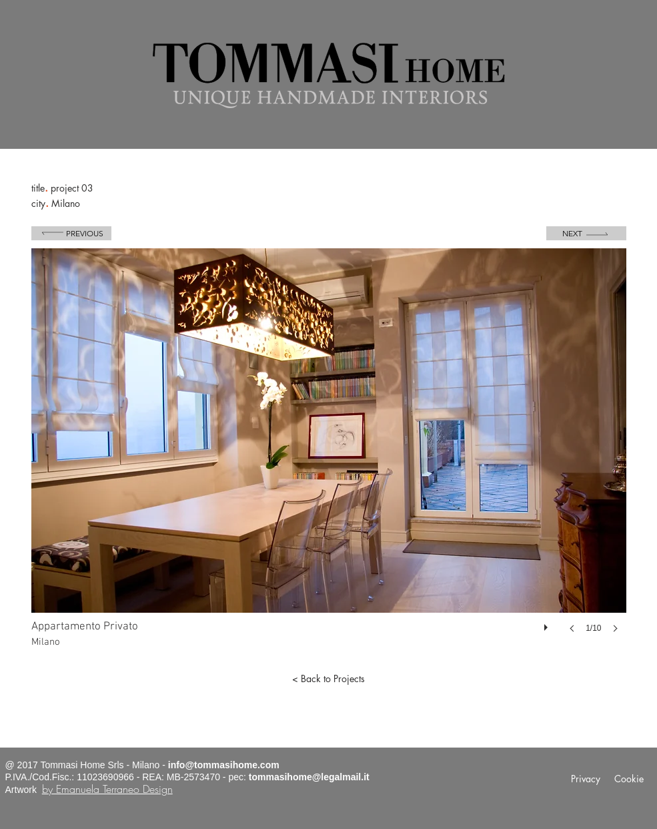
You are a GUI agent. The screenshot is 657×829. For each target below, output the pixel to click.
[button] (328, 453)
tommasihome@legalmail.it (309, 777)
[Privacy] (586, 779)
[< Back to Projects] (328, 678)
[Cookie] (629, 779)
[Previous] (71, 233)
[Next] (586, 233)
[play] (547, 624)
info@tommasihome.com (223, 765)
